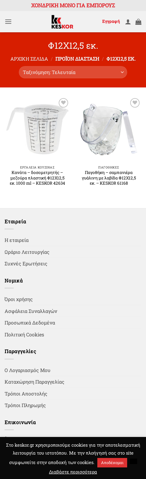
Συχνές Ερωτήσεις (26, 263)
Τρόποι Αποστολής (26, 393)
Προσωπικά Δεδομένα (30, 322)
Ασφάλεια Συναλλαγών (31, 311)
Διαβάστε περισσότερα (73, 472)
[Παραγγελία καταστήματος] (73, 72)
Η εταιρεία (17, 240)
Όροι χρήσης (19, 299)
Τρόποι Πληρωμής (25, 405)
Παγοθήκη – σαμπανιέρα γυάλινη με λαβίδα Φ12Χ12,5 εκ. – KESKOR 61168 (109, 178)
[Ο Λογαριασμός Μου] (128, 21)
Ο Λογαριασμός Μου (27, 370)
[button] (8, 21)
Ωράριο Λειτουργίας (27, 252)
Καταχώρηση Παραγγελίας (34, 381)
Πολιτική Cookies (24, 334)
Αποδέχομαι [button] (112, 462)
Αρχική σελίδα (29, 58)
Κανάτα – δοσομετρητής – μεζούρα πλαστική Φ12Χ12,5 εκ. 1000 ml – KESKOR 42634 (37, 178)
